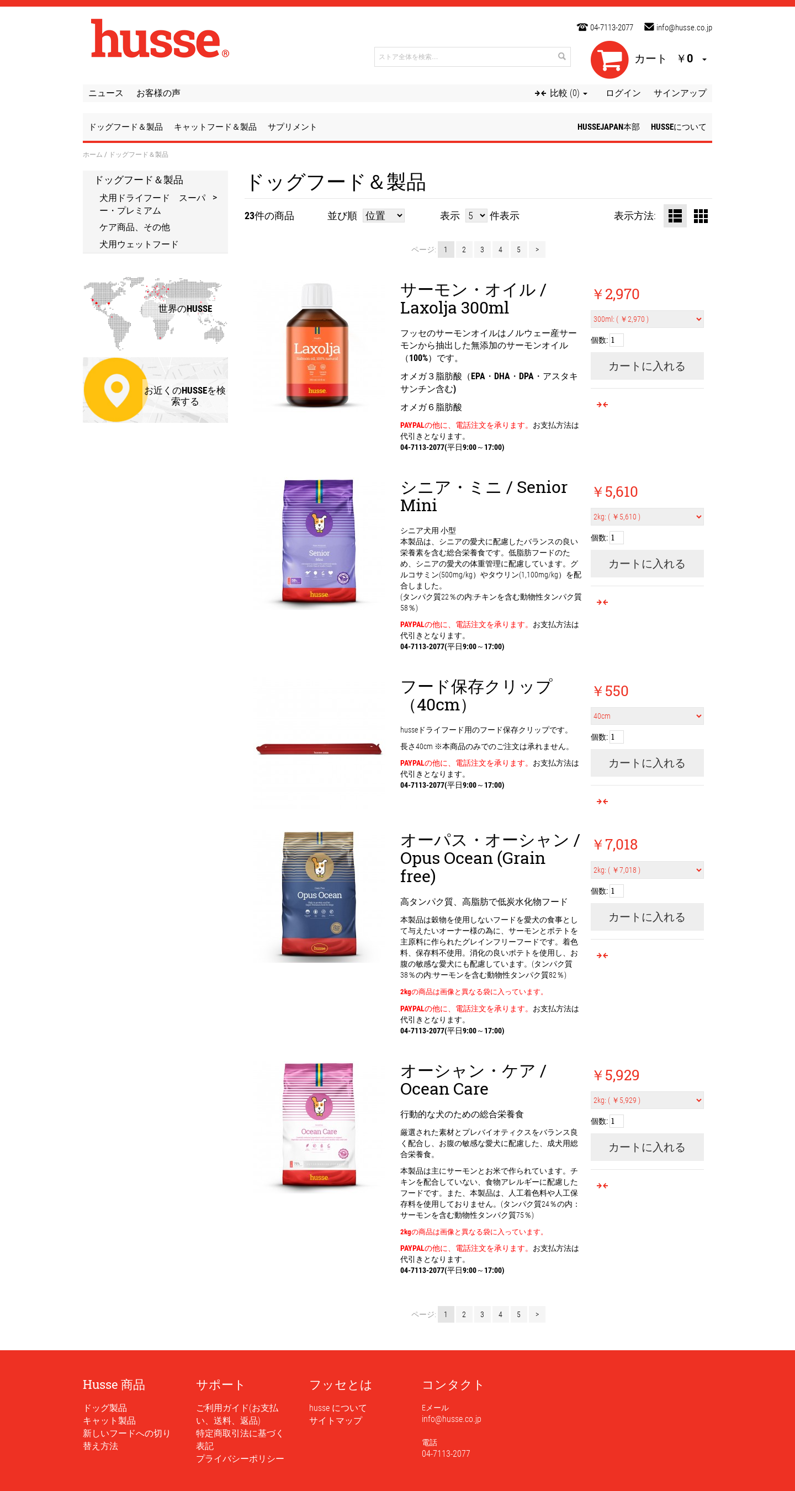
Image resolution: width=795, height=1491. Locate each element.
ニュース (106, 93)
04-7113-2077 (611, 28)
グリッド (700, 215)
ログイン (623, 93)
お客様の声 (158, 93)
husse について (338, 1408)
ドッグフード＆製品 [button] (125, 127)
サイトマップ (335, 1420)
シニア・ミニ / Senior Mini (484, 496)
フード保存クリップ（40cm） (476, 695)
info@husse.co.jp (684, 28)
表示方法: (635, 215)
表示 (450, 215)
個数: (599, 340)
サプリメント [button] (292, 127)
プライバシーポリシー (240, 1458)
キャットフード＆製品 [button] (215, 127)
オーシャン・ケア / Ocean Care (473, 1079)
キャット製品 (109, 1420)
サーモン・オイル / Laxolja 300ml (473, 298)
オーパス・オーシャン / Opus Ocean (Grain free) (490, 858)
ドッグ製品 (105, 1408)
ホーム (93, 154)
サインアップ (680, 93)
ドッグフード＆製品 (138, 179)
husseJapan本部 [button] (608, 127)
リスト (675, 215)
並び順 (342, 215)
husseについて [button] (679, 127)
